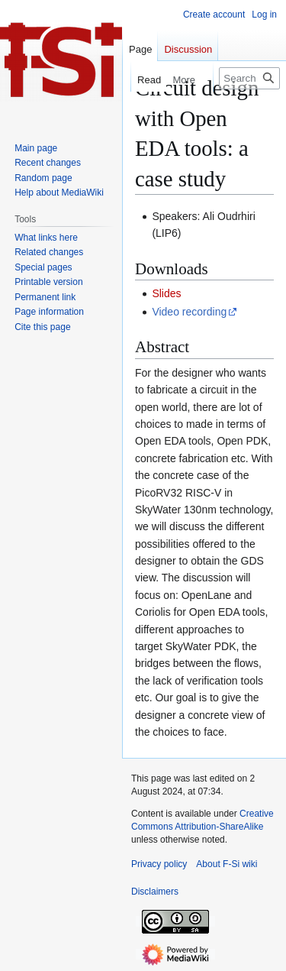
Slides (166, 293)
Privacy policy (159, 864)
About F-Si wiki (226, 864)
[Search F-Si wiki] (249, 78)
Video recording (189, 312)
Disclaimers (154, 891)
